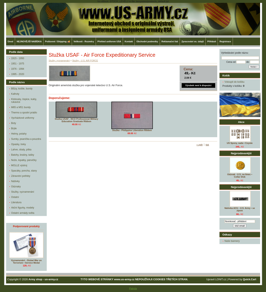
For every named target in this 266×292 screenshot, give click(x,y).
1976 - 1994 (17, 68)
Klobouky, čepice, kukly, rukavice (24, 100)
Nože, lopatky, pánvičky (24, 160)
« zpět (200, 144)
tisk (207, 144)
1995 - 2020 (17, 74)
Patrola (133, 288)
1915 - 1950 (17, 58)
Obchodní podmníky (147, 41)
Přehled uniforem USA (109, 41)
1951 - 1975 (17, 63)
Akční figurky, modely (22, 207)
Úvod (10, 41)
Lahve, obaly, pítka (21, 149)
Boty (13, 123)
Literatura (16, 202)
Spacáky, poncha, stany (24, 170)
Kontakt (129, 41)
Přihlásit (211, 41)
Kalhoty (15, 93)
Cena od (231, 62)
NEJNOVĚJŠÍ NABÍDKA (29, 41)
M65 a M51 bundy (21, 107)
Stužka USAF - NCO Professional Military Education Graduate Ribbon (76, 120)
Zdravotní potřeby (20, 176)
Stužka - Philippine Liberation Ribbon (132, 130)
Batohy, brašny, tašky (22, 154)
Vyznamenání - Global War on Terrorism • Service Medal (26, 261)
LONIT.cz (220, 279)
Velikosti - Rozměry (84, 41)
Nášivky (15, 181)
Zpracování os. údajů (192, 41)
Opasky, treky (18, 144)
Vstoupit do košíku (234, 81)
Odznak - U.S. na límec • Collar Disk (239, 175)
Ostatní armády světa (22, 213)
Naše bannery (232, 241)
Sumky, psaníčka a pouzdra (26, 139)
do (247, 62)
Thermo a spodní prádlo (24, 112)
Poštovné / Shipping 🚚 (57, 41)
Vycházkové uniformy (22, 117)
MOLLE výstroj (19, 165)
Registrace (225, 41)
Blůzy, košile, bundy (22, 88)
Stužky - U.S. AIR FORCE (85, 60)
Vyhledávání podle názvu (234, 52)
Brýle (14, 128)
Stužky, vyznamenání (22, 191)
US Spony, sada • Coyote (240, 143)
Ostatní (15, 197)
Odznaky (16, 186)
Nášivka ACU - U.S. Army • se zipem (240, 209)
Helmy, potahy (19, 133)
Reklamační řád (170, 41)
